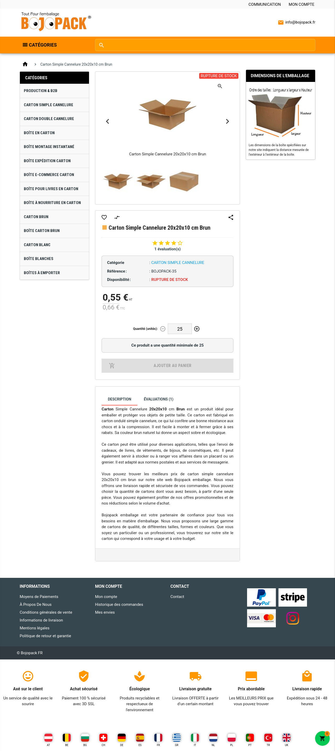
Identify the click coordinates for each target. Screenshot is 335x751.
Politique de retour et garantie (45, 636)
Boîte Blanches (38, 258)
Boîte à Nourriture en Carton (52, 202)
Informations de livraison (41, 620)
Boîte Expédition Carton (47, 161)
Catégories (43, 45)
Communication (265, 4)
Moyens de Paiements (39, 596)
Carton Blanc (37, 244)
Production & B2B (40, 90)
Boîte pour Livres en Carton (51, 189)
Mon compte (301, 4)
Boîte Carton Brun (42, 230)
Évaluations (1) (158, 399)
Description (119, 399)
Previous (107, 121)
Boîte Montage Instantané (49, 146)
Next (227, 121)
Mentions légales (34, 628)
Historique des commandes (119, 604)
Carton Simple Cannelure (48, 105)
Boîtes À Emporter (42, 272)
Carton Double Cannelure (49, 118)
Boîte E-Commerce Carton (49, 174)
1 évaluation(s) (167, 249)
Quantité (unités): (145, 329)
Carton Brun (36, 216)
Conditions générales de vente (46, 612)
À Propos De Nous (36, 604)
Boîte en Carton (39, 133)
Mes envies (105, 612)
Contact (177, 596)
